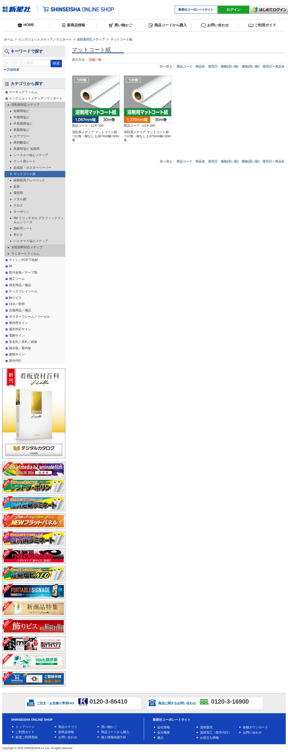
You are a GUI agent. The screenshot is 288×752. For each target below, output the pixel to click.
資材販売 (206, 727)
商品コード (185, 66)
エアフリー (21, 136)
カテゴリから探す (23, 83)
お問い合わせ (215, 25)
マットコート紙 (121, 39)
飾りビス (15, 297)
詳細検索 (13, 69)
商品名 (201, 66)
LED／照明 (17, 304)
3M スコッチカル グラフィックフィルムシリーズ (39, 220)
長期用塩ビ (21, 130)
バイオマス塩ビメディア (31, 241)
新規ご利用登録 (27, 737)
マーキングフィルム (23, 92)
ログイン (233, 9)
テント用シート (25, 161)
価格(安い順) (230, 66)
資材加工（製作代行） (216, 732)
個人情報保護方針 (113, 737)
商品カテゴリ (67, 727)
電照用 (18, 193)
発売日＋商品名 (274, 66)
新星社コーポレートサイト (196, 9)
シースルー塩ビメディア (31, 155)
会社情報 (163, 727)
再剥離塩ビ (21, 142)
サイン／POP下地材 (23, 260)
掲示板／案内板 (20, 348)
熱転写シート (23, 228)
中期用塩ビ (21, 117)
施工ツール (17, 279)
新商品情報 (73, 25)
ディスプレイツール (23, 291)
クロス (18, 205)
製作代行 (15, 360)
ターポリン (21, 211)
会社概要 (163, 732)
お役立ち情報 (209, 737)
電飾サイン (17, 335)
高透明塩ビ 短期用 (27, 148)
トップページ (25, 727)
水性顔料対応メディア (27, 247)
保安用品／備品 (20, 285)
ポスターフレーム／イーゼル (29, 316)
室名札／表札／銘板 (23, 341)
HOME (26, 25)
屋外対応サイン (20, 329)
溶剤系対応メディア (91, 39)
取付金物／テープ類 (23, 272)
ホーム (8, 39)
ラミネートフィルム (25, 253)
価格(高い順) (251, 66)
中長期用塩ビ (23, 123)
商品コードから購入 (168, 25)
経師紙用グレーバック (29, 180)
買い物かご (120, 25)
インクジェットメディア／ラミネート (45, 39)
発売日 (213, 66)
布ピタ (18, 234)
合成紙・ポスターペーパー (32, 167)
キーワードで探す (23, 51)
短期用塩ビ (21, 111)
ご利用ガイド (262, 25)
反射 (17, 186)
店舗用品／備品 (20, 310)
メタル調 (20, 199)
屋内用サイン (18, 323)
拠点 (160, 737)
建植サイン (17, 354)
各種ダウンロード (255, 727)
